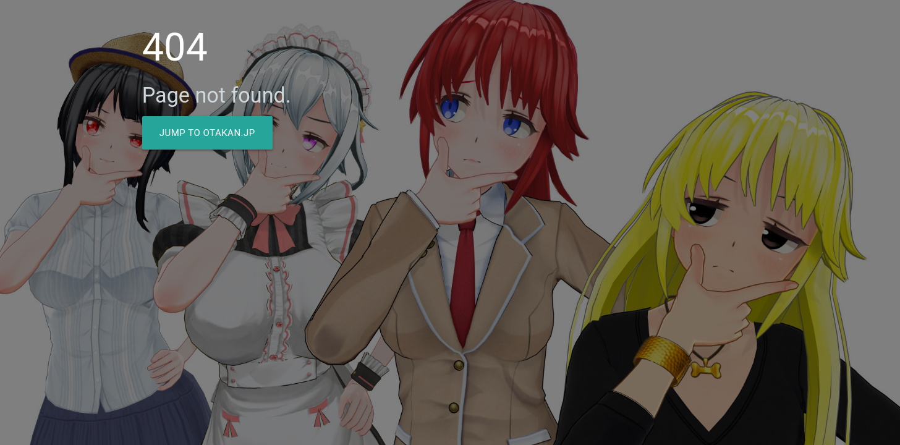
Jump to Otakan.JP (207, 132)
